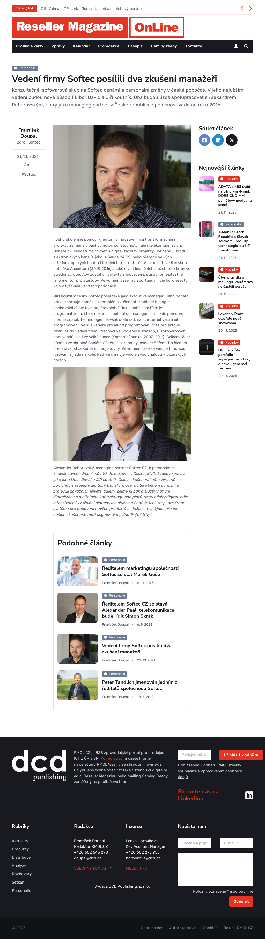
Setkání (18, 882)
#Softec (28, 174)
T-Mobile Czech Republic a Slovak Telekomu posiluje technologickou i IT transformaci (234, 241)
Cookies (210, 928)
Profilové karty (29, 46)
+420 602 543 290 (91, 852)
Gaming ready (164, 46)
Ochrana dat (152, 928)
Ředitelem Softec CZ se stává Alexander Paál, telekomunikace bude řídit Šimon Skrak (138, 610)
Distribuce (21, 857)
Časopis (135, 46)
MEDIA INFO (136, 868)
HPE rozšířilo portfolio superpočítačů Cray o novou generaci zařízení (234, 359)
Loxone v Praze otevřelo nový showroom (231, 318)
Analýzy (19, 865)
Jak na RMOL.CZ (238, 928)
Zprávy (58, 46)
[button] (246, 46)
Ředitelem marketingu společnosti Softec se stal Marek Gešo (140, 571)
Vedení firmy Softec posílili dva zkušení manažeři (137, 648)
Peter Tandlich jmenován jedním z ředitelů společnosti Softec (139, 685)
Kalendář (81, 46)
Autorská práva (183, 928)
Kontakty (193, 46)
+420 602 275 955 (143, 852)
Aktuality (20, 840)
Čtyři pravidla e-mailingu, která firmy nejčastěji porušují (235, 282)
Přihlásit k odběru (241, 755)
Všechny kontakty (93, 868)
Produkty (20, 849)
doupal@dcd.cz (87, 858)
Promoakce (109, 46)
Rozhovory (22, 874)
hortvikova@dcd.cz (143, 858)
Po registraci (112, 758)
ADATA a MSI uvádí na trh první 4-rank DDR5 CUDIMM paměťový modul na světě (235, 195)
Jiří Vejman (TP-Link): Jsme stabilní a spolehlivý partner (92, 8)
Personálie (25, 68)
